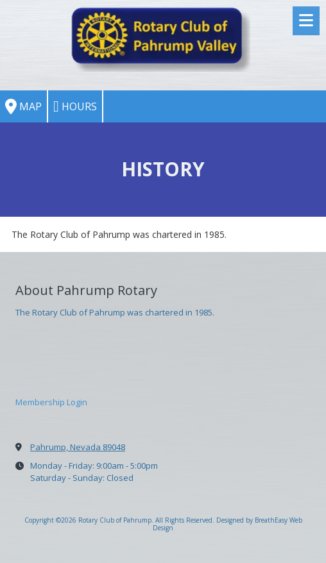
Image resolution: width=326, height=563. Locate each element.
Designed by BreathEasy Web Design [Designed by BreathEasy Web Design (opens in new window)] (227, 524)
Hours (75, 106)
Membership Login (51, 402)
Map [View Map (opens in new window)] (23, 106)
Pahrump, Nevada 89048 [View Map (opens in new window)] (77, 447)
